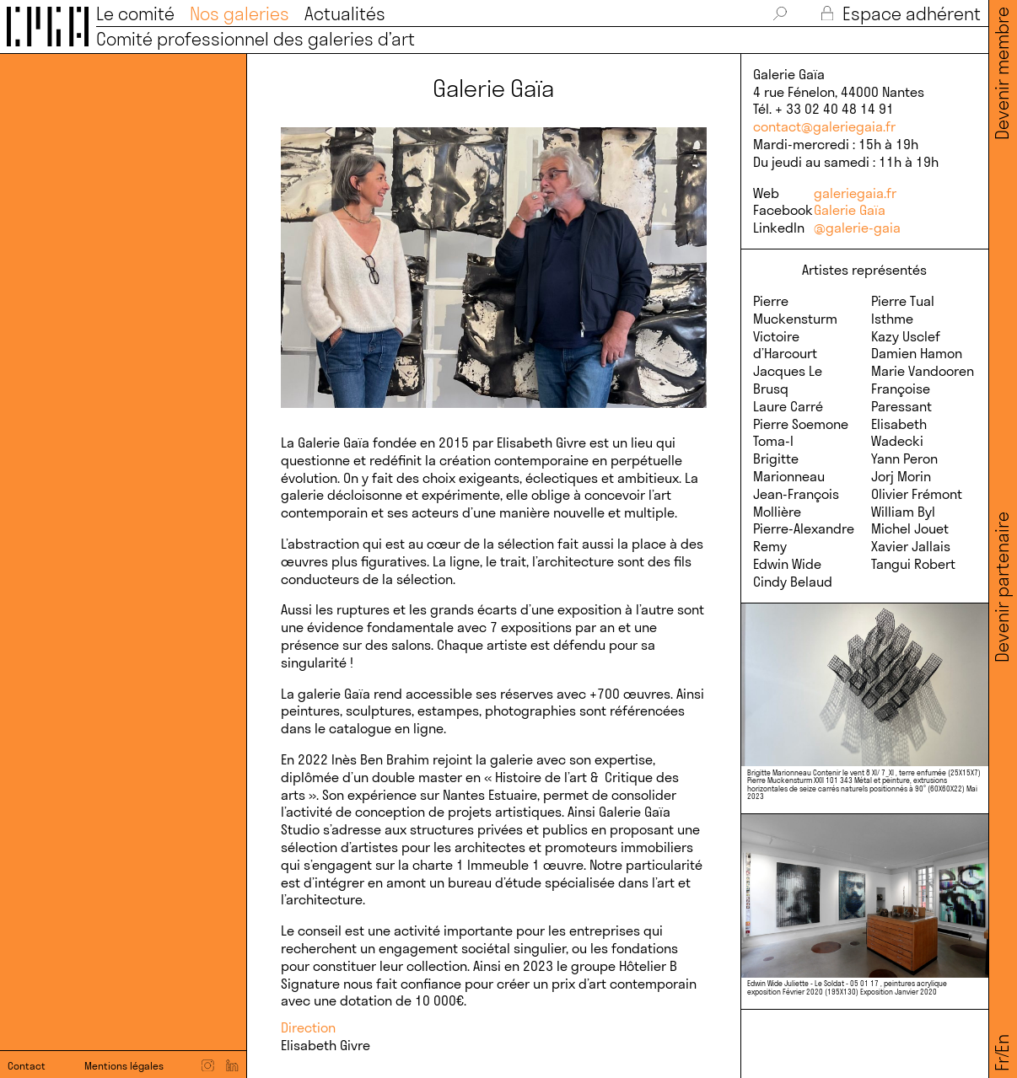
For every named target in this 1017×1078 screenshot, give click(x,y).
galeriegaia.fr (855, 193)
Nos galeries (239, 14)
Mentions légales (124, 1065)
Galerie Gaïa (849, 209)
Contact (27, 1065)
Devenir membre (1002, 73)
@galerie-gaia (857, 227)
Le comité (135, 14)
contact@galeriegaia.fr (824, 126)
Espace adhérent (901, 14)
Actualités (344, 14)
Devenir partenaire (1002, 587)
